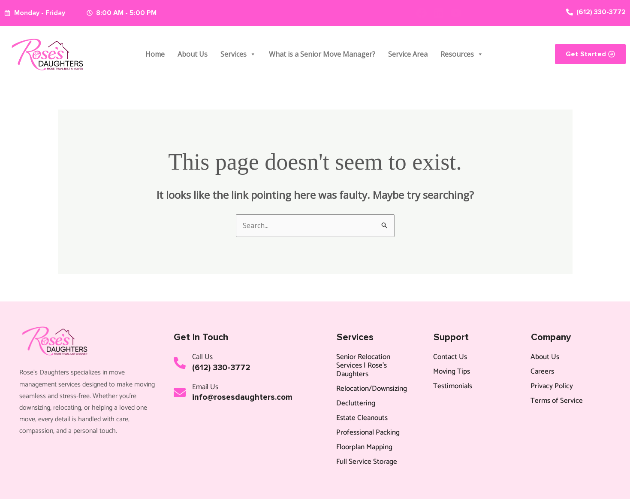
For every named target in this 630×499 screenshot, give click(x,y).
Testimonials (452, 386)
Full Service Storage (366, 462)
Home (155, 54)
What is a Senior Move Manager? (322, 54)
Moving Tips (451, 371)
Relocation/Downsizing (371, 389)
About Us (193, 54)
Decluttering (355, 403)
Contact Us (450, 357)
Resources (461, 54)
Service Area (408, 54)
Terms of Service (557, 401)
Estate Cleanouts (362, 418)
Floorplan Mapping (364, 447)
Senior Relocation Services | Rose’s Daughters (363, 365)
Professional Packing (368, 432)
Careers (542, 371)
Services (238, 54)
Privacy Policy (552, 386)
